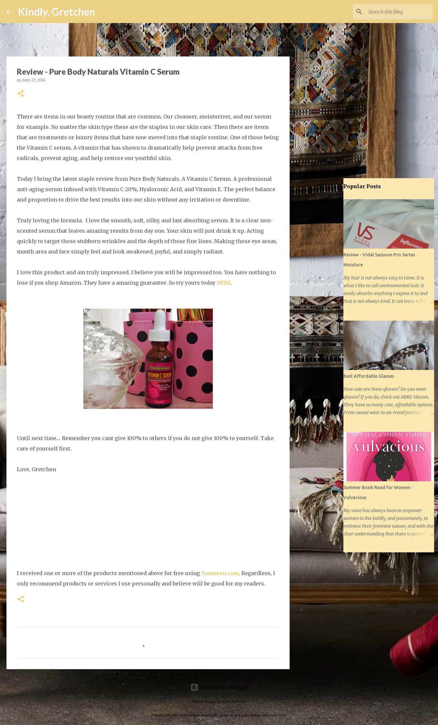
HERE (224, 282)
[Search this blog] (399, 11)
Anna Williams (234, 701)
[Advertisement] (322, 280)
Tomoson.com (220, 573)
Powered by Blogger (219, 687)
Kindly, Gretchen (56, 11)
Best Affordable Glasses (368, 376)
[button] (21, 94)
